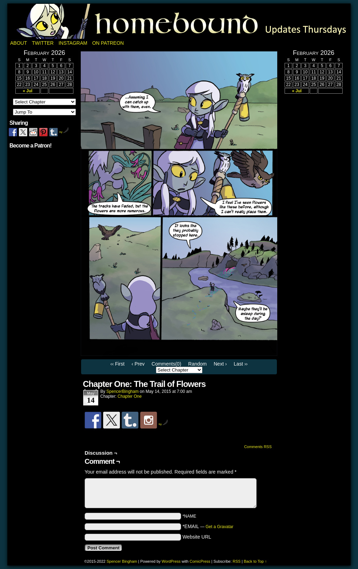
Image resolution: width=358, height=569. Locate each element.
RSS (237, 561)
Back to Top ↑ (255, 561)
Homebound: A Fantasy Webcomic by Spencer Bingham (179, 21)
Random (197, 364)
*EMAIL (208, 526)
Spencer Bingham (122, 561)
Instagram (72, 43)
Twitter (42, 43)
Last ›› (241, 364)
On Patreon (108, 43)
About (18, 43)
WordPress (171, 561)
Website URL (196, 537)
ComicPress (199, 561)
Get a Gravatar (219, 526)
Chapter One (129, 396)
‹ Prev (137, 364)
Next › (220, 364)
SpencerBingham (122, 391)
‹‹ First (117, 364)
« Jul (27, 90)
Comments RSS (258, 447)
